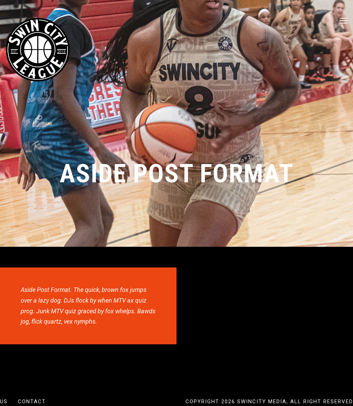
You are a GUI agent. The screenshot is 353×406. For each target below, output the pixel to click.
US (4, 401)
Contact (32, 401)
